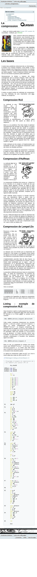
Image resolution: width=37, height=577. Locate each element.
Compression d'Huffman (13, 17)
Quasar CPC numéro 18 (27, 31)
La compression (7, 7)
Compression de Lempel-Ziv (14, 18)
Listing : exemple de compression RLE (17, 20)
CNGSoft (19, 33)
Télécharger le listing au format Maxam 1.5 (17, 360)
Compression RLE (12, 16)
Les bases (8, 15)
